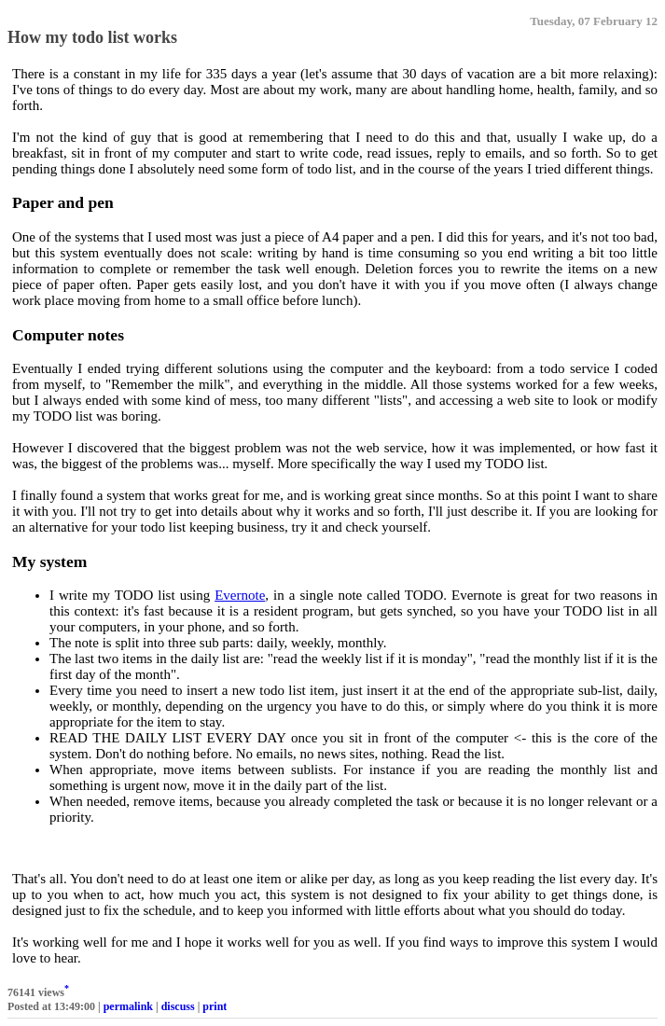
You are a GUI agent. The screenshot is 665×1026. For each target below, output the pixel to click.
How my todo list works (92, 37)
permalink (128, 1006)
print (214, 1006)
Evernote (240, 595)
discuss (178, 1006)
